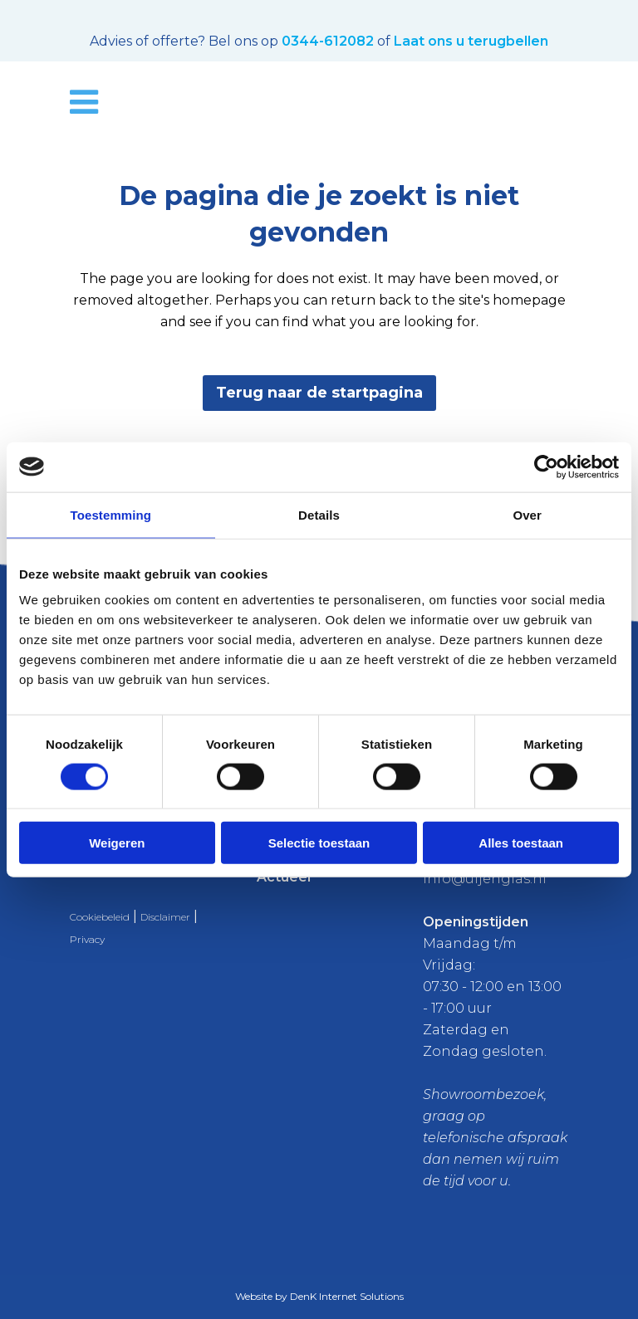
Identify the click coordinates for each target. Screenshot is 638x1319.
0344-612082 (328, 41)
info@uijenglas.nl (485, 879)
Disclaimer (165, 917)
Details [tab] (319, 514)
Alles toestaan (520, 843)
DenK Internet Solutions (347, 1296)
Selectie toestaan (319, 843)
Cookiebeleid (100, 917)
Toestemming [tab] (111, 514)
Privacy (87, 939)
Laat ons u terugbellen (471, 41)
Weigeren (117, 843)
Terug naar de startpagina (319, 392)
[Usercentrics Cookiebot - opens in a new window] (546, 466)
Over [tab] (527, 514)
